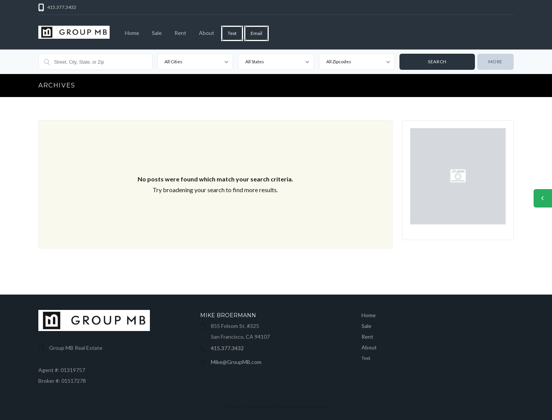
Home (132, 33)
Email (256, 33)
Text (232, 33)
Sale (157, 33)
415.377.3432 (227, 348)
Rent (180, 33)
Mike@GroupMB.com (236, 362)
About (206, 33)
